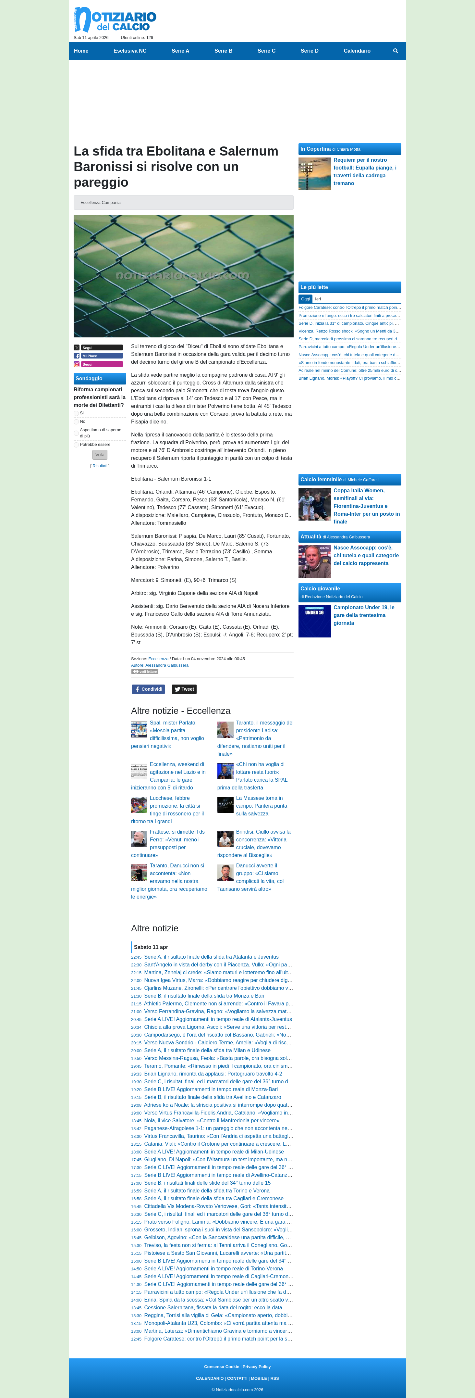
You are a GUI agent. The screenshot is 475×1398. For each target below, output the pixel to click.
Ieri (318, 298)
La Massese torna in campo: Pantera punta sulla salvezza (261, 805)
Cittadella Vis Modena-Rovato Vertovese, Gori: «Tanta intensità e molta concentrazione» (245, 1206)
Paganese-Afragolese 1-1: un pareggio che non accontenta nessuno (222, 1128)
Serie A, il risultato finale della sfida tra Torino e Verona (207, 1190)
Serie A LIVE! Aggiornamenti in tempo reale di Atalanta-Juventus (218, 1019)
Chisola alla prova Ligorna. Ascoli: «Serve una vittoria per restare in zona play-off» (238, 1027)
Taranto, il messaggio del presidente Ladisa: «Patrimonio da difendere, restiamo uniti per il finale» (255, 738)
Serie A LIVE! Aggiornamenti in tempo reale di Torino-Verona (213, 1268)
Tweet (184, 689)
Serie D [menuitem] (310, 51)
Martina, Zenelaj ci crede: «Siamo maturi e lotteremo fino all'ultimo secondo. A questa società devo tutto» (264, 972)
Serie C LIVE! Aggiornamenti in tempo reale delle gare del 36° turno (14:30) (231, 1284)
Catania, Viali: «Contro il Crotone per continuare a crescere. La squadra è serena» (239, 1144)
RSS (274, 1378)
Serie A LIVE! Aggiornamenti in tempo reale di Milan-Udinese (214, 1151)
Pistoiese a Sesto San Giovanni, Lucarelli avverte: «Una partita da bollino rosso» (237, 1253)
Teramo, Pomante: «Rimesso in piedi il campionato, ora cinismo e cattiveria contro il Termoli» (251, 1066)
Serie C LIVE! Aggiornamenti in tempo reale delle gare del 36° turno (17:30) (231, 1167)
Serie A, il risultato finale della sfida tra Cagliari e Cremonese (214, 1198)
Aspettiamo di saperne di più (100, 432)
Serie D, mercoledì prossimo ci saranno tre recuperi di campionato (359, 338)
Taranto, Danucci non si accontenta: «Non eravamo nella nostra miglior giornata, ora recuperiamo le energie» (169, 881)
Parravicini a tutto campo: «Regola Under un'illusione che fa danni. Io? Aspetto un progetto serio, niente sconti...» (274, 1292)
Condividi (149, 689)
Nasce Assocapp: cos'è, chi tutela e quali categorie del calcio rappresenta (365, 354)
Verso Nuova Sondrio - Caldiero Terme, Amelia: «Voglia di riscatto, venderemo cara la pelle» (250, 1042)
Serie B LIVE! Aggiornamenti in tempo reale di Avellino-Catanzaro (219, 1175)
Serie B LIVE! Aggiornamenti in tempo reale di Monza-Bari (211, 1089)
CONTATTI (237, 1378)
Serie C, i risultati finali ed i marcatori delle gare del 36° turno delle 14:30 (227, 1214)
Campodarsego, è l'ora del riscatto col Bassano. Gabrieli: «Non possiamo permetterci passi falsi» (255, 1035)
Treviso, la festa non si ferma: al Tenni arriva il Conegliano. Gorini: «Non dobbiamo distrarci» (250, 1245)
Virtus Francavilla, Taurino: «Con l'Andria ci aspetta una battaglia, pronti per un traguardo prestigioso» (261, 1136)
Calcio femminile (321, 479)
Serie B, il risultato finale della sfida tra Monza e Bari (204, 996)
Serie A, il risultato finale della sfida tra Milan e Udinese (207, 1050)
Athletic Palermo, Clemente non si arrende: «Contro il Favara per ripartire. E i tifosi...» (242, 1003)
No (82, 421)
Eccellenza (158, 658)
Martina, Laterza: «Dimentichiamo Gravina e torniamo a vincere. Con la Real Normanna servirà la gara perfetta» (273, 1331)
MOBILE (259, 1378)
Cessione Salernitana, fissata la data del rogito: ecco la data (213, 1307)
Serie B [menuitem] (223, 51)
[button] (99, 455)
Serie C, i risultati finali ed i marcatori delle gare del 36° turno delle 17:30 (227, 1081)
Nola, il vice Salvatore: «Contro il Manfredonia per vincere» (212, 1120)
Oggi (305, 298)
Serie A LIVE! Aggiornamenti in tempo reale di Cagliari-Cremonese (220, 1276)
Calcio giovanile (320, 588)
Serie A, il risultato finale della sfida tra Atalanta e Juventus (211, 957)
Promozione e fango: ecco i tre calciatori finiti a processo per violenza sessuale (371, 315)
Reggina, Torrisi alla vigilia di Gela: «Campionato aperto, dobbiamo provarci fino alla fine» (247, 1315)
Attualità (310, 536)
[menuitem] (396, 51)
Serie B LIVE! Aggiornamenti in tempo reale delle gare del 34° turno (222, 1261)
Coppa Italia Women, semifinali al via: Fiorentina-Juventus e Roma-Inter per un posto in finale (367, 506)
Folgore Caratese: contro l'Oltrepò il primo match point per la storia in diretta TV (235, 1338)
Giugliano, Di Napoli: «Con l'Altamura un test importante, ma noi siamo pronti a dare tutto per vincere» (261, 1159)
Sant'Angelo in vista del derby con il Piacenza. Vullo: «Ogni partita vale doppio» (235, 964)
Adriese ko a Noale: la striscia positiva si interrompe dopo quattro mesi (225, 1105)
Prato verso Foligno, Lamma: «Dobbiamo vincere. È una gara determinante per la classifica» (250, 1222)
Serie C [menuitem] (266, 51)
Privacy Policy (257, 1366)
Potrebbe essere (95, 444)
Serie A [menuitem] (180, 51)
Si (82, 412)
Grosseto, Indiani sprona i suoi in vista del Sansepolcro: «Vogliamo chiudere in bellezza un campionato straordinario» (279, 1229)
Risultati (99, 465)
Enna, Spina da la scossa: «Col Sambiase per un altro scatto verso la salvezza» (236, 1300)
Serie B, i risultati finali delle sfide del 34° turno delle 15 (207, 1183)
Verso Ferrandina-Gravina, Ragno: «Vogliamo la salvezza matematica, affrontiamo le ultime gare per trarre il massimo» (281, 1011)
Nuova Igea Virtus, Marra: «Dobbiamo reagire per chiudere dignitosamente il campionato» (247, 980)
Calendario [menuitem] (357, 51)
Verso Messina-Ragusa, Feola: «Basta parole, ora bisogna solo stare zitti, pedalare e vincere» (252, 1058)
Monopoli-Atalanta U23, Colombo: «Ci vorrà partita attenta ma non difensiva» (233, 1323)
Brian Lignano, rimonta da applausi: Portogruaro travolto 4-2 (213, 1074)
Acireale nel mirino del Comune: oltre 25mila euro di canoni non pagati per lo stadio (375, 370)
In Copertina (315, 149)
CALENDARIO (210, 1378)
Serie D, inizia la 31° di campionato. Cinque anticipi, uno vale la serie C (363, 323)
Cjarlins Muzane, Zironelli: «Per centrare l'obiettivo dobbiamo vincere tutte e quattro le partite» (252, 988)
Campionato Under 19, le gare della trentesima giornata (364, 615)
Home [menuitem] (81, 51)
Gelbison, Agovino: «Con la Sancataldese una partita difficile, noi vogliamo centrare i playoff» (251, 1237)
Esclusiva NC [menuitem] (130, 51)
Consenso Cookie (221, 1366)
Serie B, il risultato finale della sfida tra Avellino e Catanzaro (212, 1097)
